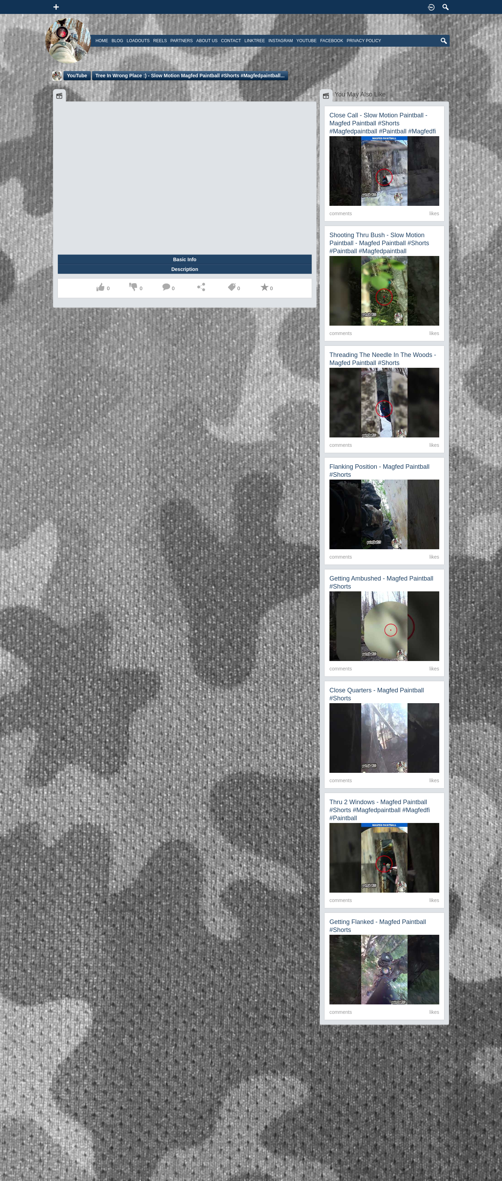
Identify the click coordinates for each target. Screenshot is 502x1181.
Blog (117, 40)
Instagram (280, 40)
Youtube (306, 40)
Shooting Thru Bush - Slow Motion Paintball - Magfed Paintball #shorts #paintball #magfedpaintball (379, 243)
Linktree (254, 40)
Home (102, 40)
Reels (160, 40)
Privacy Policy (364, 40)
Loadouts (138, 40)
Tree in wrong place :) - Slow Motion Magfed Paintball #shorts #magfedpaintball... (190, 75)
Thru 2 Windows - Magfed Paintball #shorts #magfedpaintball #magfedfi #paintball (379, 810)
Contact (231, 40)
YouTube (77, 75)
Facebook (331, 40)
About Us (207, 40)
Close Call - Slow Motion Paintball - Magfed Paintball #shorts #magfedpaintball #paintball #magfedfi (382, 123)
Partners (181, 40)
